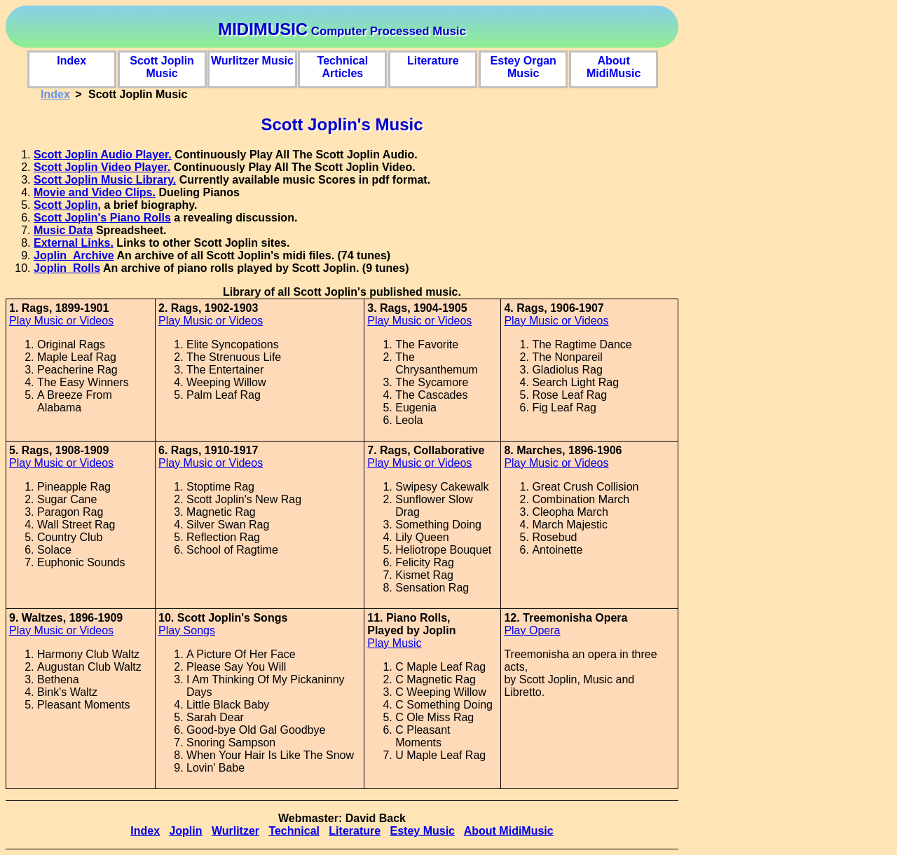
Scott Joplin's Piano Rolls (102, 218)
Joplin (185, 831)
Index (71, 61)
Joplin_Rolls (67, 268)
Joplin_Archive (74, 255)
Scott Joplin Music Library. (105, 180)
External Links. (74, 243)
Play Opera (532, 630)
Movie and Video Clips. (95, 192)
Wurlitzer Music (252, 61)
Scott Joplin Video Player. (102, 167)
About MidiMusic (614, 65)
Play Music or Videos (61, 321)
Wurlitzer (235, 831)
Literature (433, 61)
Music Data (63, 230)
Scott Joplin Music (162, 65)
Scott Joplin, (67, 205)
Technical (294, 831)
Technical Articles (343, 65)
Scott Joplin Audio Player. (103, 154)
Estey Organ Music (523, 65)
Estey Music (422, 831)
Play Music (394, 643)
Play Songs (186, 630)
